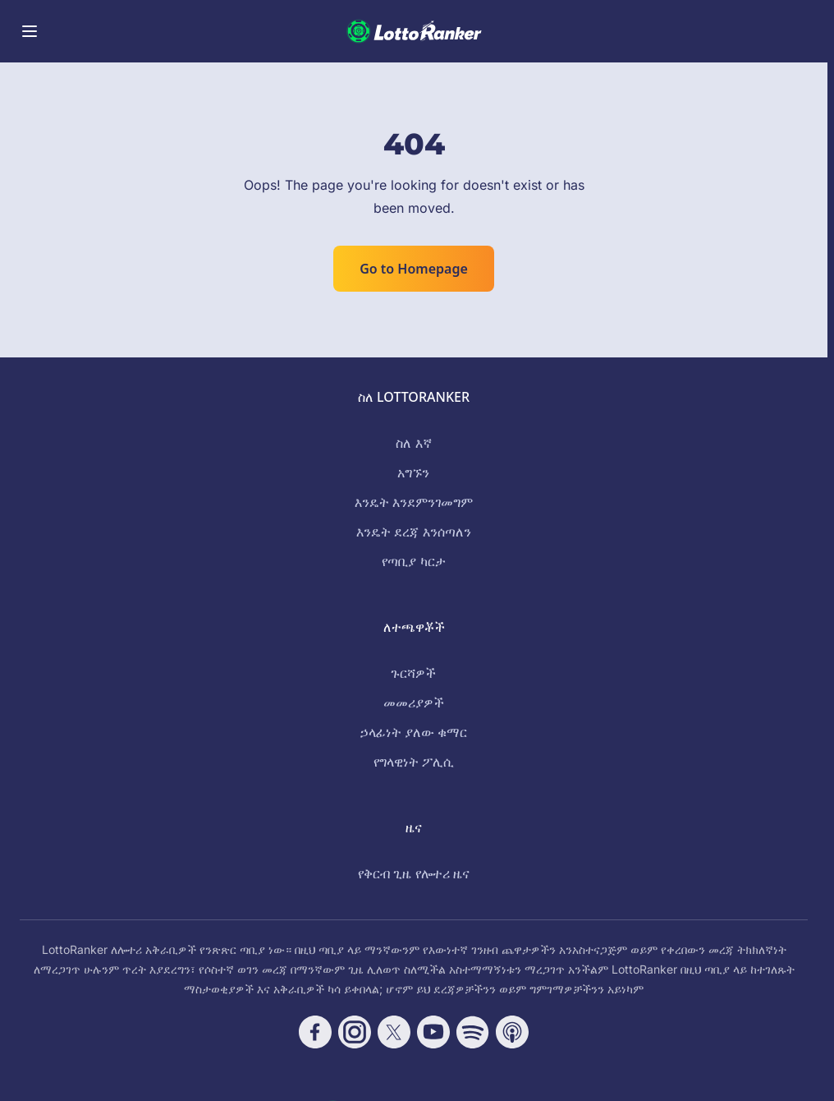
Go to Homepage (414, 269)
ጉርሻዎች (413, 673)
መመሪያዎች (413, 702)
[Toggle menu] (29, 31)
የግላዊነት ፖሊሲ (413, 762)
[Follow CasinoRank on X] (394, 1032)
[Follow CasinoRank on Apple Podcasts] (512, 1032)
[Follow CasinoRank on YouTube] (433, 1032)
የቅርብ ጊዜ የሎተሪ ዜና (413, 873)
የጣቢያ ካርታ (413, 561)
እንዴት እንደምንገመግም (414, 502)
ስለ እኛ (413, 443)
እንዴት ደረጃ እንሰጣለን (413, 532)
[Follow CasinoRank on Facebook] (315, 1032)
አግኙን (413, 472)
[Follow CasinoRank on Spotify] (472, 1032)
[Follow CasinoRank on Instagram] (354, 1032)
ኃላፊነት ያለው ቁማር (413, 732)
